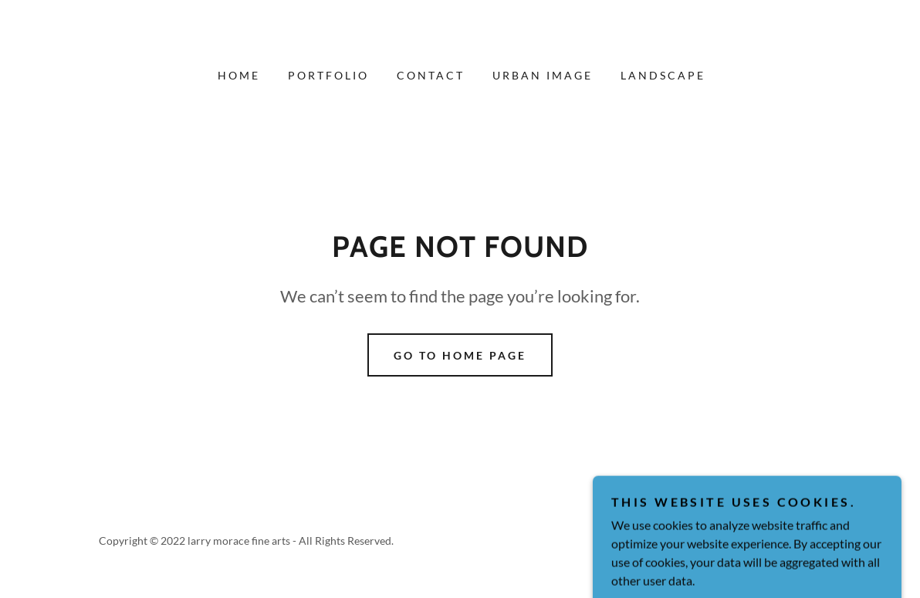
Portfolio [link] (328, 75)
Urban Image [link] (542, 75)
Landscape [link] (663, 75)
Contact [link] (431, 75)
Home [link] (239, 75)
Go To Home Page (460, 355)
